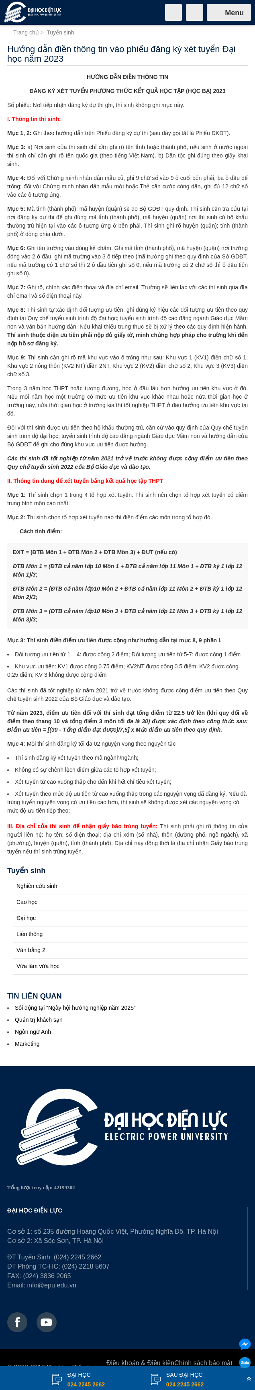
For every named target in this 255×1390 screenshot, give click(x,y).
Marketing (27, 1044)
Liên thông (29, 934)
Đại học (26, 918)
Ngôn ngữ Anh (33, 1032)
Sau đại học (185, 1380)
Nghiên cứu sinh (36, 886)
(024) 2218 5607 (86, 1266)
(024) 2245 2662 (78, 1257)
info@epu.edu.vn (51, 1285)
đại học (86, 1380)
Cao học (26, 902)
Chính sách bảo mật (203, 1362)
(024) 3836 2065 (47, 1275)
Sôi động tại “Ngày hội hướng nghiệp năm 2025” (75, 1008)
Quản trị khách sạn (39, 1020)
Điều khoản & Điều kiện (140, 1362)
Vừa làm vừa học (37, 966)
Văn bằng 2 (30, 950)
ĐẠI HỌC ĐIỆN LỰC (34, 1210)
